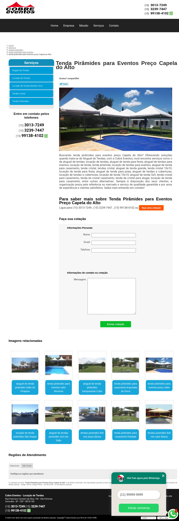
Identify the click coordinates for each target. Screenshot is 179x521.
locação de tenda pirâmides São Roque (25, 435)
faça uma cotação (151, 207)
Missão (83, 25)
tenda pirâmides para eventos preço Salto (159, 385)
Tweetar (64, 84)
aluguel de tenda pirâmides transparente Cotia (92, 387)
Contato (114, 25)
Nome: (109, 235)
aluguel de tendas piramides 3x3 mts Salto (58, 437)
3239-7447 (158, 9)
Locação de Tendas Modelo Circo (28, 86)
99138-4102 (159, 13)
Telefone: (108, 250)
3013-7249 (158, 5)
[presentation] (89, 262)
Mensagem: (105, 296)
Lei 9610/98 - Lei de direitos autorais (58, 485)
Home (54, 25)
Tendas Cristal (19, 93)
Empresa (68, 25)
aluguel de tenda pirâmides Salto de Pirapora (25, 387)
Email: (110, 243)
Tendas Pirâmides (21, 101)
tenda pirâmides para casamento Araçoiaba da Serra (125, 387)
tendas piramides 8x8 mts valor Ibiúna (159, 435)
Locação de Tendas (21, 78)
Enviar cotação (115, 324)
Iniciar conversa (139, 508)
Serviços (98, 25)
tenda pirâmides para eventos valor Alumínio (58, 387)
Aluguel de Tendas (21, 70)
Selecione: (14, 466)
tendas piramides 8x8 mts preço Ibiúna (92, 435)
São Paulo (27, 466)
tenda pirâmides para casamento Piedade (125, 435)
